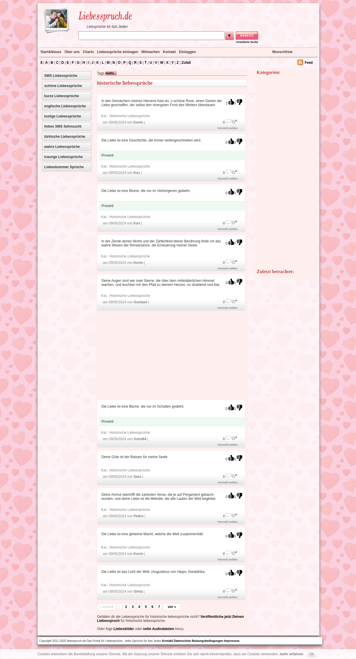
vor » (172, 607)
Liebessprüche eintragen (117, 52)
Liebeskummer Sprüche (64, 167)
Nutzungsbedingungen (207, 640)
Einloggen (187, 52)
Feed (309, 63)
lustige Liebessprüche (62, 116)
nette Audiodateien (158, 629)
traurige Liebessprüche (63, 157)
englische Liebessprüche (65, 106)
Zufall (186, 63)
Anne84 (140, 439)
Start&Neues (51, 52)
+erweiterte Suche (247, 42)
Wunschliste (282, 52)
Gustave (140, 302)
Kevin (138, 122)
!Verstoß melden (227, 128)
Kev (137, 173)
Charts (88, 52)
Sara (137, 477)
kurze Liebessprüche (61, 96)
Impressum (231, 640)
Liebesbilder (123, 629)
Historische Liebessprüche (129, 116)
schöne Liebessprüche (63, 86)
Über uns (72, 52)
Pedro (139, 516)
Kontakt (169, 52)
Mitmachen (151, 52)
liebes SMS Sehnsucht (63, 126)
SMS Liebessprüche (60, 76)
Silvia (138, 591)
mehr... (111, 73)
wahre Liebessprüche (62, 147)
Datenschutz (182, 640)
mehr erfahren (291, 654)
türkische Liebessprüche (64, 137)
